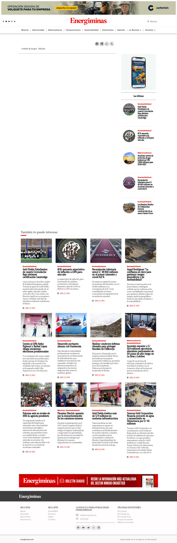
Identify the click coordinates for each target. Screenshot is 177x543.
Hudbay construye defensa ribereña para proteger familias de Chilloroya (105, 346)
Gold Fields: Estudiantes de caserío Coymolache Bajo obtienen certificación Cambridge (145, 112)
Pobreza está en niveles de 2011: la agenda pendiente (35, 415)
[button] (97, 44)
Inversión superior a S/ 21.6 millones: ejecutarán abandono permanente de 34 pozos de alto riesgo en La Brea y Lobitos (140, 351)
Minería (61, 410)
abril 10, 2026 (99, 375)
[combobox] (160, 21)
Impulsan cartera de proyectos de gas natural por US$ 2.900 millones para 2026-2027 (145, 160)
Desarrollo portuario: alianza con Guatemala (71, 345)
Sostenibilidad (144, 104)
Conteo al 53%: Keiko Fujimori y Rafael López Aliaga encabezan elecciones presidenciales (36, 347)
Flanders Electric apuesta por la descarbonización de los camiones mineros (70, 416)
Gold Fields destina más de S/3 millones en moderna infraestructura (105, 416)
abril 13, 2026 (30, 308)
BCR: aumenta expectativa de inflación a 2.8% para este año (146, 136)
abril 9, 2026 (134, 454)
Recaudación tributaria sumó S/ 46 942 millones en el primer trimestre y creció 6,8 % (146, 184)
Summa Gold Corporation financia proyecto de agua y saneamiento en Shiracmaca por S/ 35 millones (140, 417)
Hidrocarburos (145, 153)
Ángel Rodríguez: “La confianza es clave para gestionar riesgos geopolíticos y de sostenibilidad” (138, 274)
